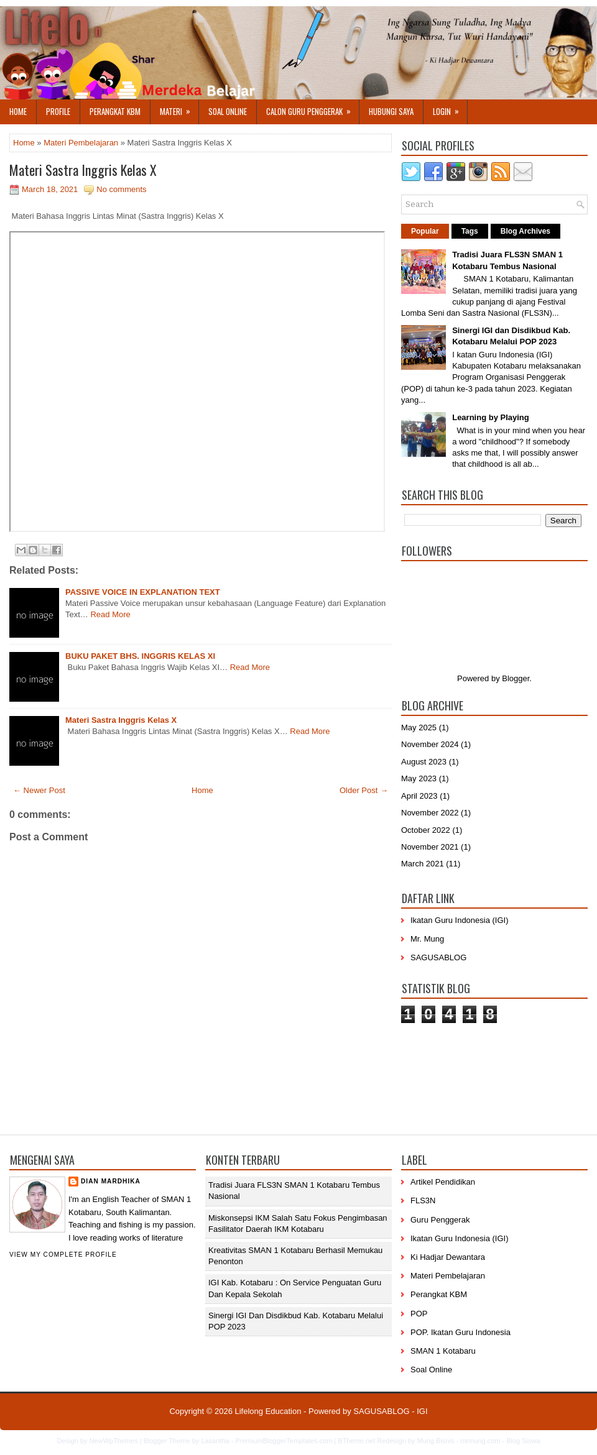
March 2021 (422, 863)
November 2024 (430, 744)
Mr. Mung (427, 938)
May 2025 (419, 727)
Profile (58, 111)
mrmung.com (480, 1440)
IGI (422, 1411)
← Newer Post (39, 790)
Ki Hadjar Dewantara (447, 1257)
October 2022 (425, 830)
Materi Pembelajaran (81, 142)
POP (418, 1313)
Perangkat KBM (115, 111)
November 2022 (430, 812)
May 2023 (419, 778)
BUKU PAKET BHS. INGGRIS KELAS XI (140, 656)
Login (450, 108)
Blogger (515, 678)
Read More (110, 614)
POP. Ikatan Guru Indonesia (460, 1332)
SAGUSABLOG (438, 957)
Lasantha (215, 1440)
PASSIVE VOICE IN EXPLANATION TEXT (142, 592)
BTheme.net (356, 1440)
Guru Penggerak (440, 1219)
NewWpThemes (113, 1440)
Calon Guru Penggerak (312, 108)
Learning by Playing (490, 417)
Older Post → (364, 790)
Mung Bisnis (435, 1440)
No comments (121, 189)
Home (18, 111)
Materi (179, 108)
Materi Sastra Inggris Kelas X (83, 170)
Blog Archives (525, 231)
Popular (425, 231)
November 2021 (430, 846)
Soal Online (227, 111)
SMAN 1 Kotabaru (443, 1351)
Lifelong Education (267, 1411)
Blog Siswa (523, 1440)
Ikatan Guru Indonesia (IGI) (459, 920)
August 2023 (424, 761)
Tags (469, 231)
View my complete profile (63, 1254)
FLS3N (422, 1200)
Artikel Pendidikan (442, 1181)
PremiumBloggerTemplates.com (283, 1440)
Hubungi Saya (391, 111)
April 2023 (419, 796)
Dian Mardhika (111, 1181)
